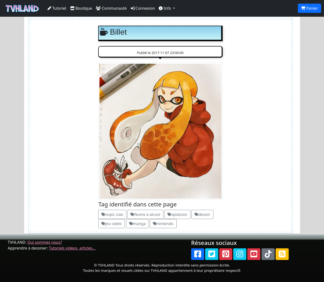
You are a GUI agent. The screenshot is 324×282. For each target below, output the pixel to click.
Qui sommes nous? (44, 242)
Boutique (81, 8)
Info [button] (165, 8)
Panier (309, 8)
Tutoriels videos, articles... (72, 248)
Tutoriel (56, 8)
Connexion (143, 8)
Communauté (111, 8)
